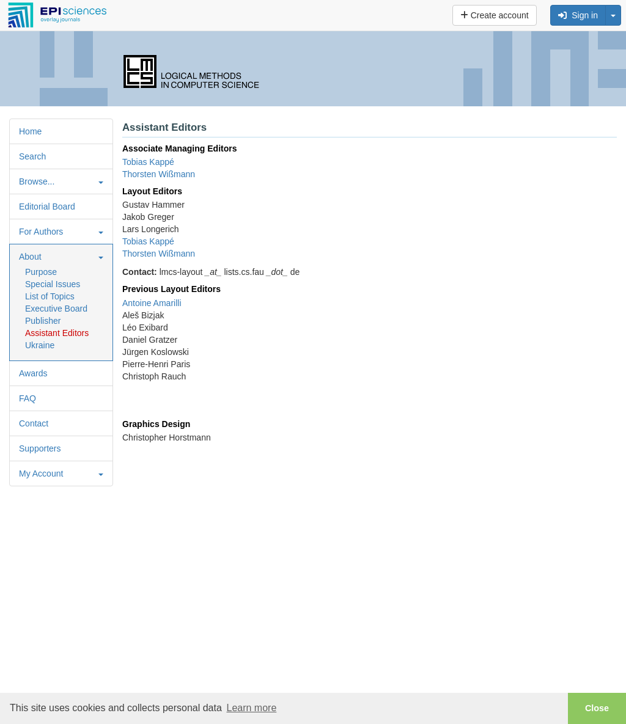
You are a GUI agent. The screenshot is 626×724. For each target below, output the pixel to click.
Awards (33, 373)
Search (32, 156)
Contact (33, 423)
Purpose (41, 272)
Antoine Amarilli (152, 303)
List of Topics (50, 296)
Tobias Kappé (148, 162)
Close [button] (597, 708)
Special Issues (52, 284)
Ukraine (39, 345)
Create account (494, 15)
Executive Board (56, 308)
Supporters (40, 448)
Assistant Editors (57, 333)
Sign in (578, 15)
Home (30, 131)
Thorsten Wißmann (158, 174)
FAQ (27, 398)
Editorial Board (47, 206)
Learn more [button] (251, 708)
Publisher (43, 321)
